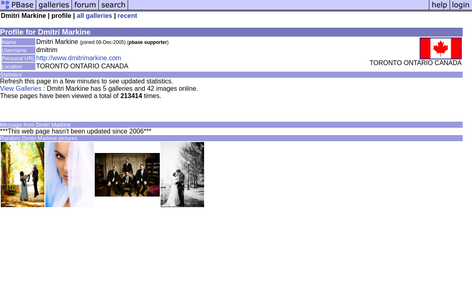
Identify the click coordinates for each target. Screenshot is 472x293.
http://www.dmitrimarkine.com (78, 58)
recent (127, 15)
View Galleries (20, 88)
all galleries (94, 15)
